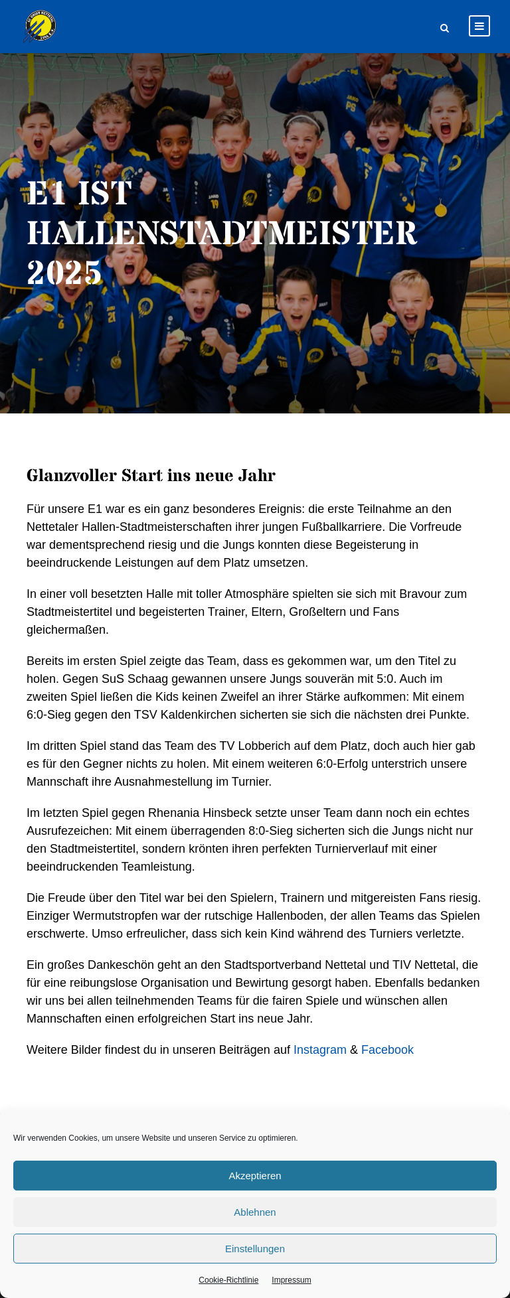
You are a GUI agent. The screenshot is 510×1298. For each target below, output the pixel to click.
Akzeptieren (254, 1175)
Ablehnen (255, 1212)
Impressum (291, 1280)
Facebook (387, 1049)
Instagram (320, 1049)
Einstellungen (255, 1248)
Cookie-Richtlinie (228, 1280)
